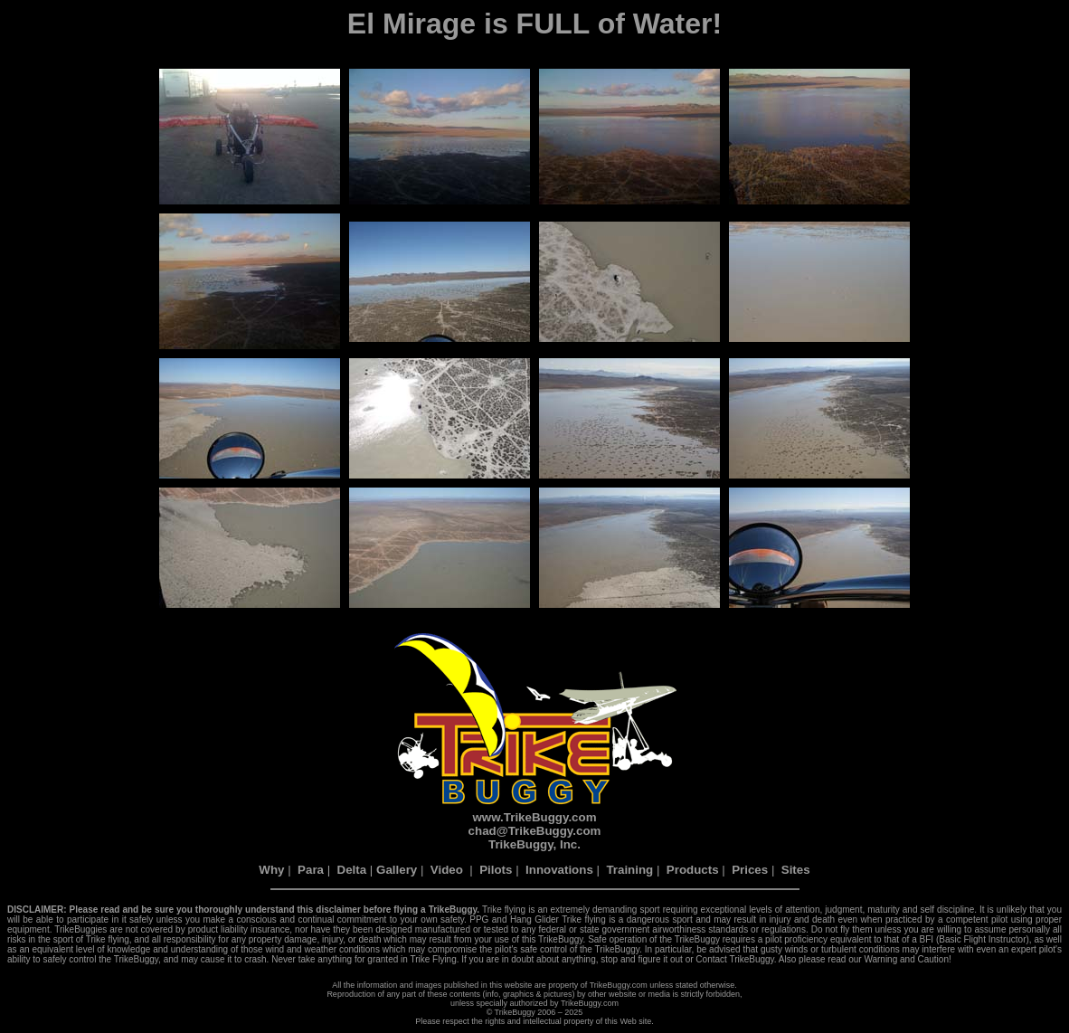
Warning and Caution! (907, 959)
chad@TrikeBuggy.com (534, 831)
